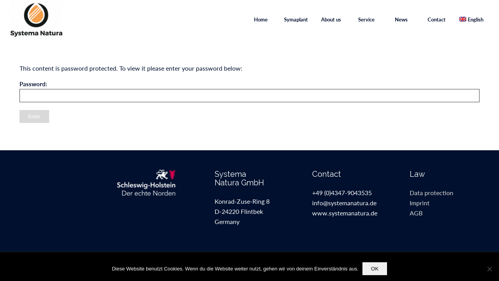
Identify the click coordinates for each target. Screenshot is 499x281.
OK (374, 269)
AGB (416, 213)
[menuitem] (260, 19)
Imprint (420, 202)
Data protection (431, 192)
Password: (249, 91)
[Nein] (489, 269)
